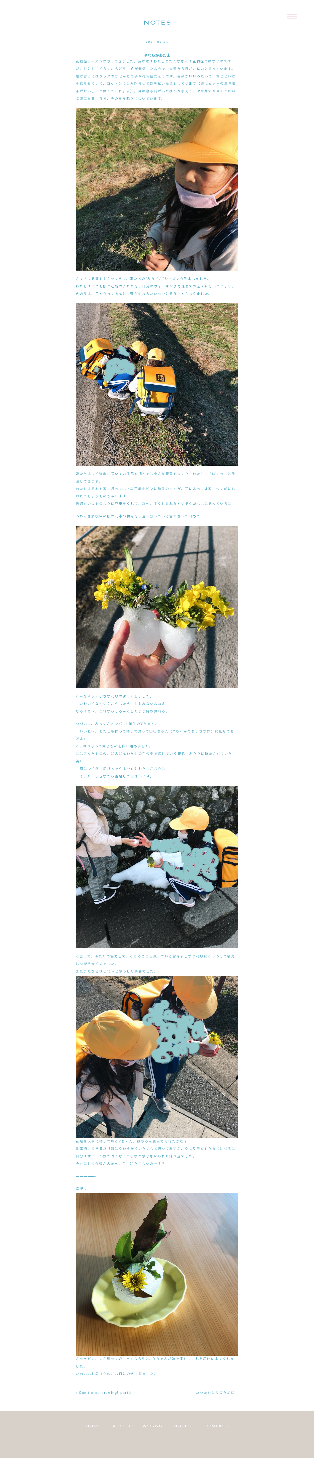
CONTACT (216, 1425)
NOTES (182, 1425)
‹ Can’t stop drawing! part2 (103, 1393)
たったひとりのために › (217, 1393)
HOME (93, 1425)
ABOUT (121, 1425)
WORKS (152, 1425)
